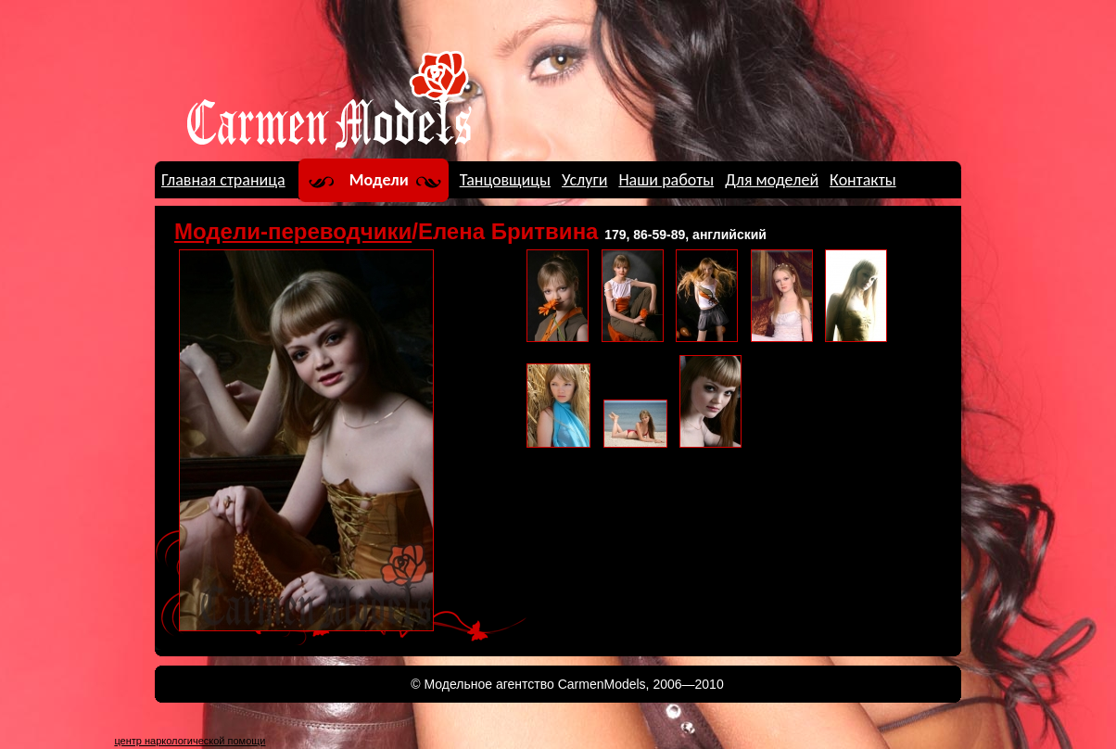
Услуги (584, 180)
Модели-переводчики (293, 231)
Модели (379, 180)
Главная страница (223, 180)
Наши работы (666, 180)
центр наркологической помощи (189, 740)
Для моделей (771, 180)
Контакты (863, 180)
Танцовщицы (505, 180)
